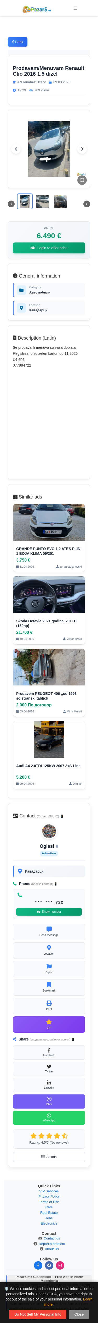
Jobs (49, 1218)
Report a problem (52, 1244)
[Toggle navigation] (75, 8)
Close (79, 1314)
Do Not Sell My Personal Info (37, 1314)
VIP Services (49, 1191)
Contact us (52, 1238)
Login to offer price (49, 248)
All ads (48, 1157)
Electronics (49, 1223)
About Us (52, 1249)
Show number (49, 912)
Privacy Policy (49, 1196)
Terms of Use (49, 1202)
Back (17, 42)
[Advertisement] (49, 423)
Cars (49, 1207)
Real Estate (49, 1213)
